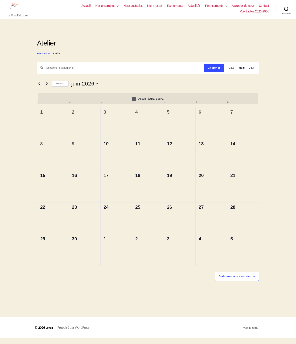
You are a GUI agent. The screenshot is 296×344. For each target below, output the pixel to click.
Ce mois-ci (60, 89)
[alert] (148, 104)
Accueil (86, 9)
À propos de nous (243, 9)
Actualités (194, 9)
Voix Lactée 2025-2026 (254, 14)
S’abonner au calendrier (235, 281)
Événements (175, 9)
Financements (214, 9)
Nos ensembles (105, 9)
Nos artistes (154, 9)
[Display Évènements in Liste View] (231, 73)
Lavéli (49, 333)
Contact (264, 9)
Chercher (214, 73)
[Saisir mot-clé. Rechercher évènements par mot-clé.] (120, 73)
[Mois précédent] (39, 89)
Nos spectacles (132, 9)
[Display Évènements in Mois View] (242, 73)
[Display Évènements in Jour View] (251, 73)
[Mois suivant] (46, 89)
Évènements (43, 59)
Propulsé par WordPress (74, 333)
